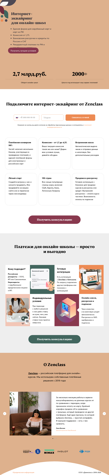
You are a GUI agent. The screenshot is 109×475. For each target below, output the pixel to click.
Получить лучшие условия (23, 50)
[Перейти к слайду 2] (54, 438)
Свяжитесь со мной (80, 117)
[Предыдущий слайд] (4, 413)
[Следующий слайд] (104, 413)
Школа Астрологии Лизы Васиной (66, 430)
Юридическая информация (23, 472)
